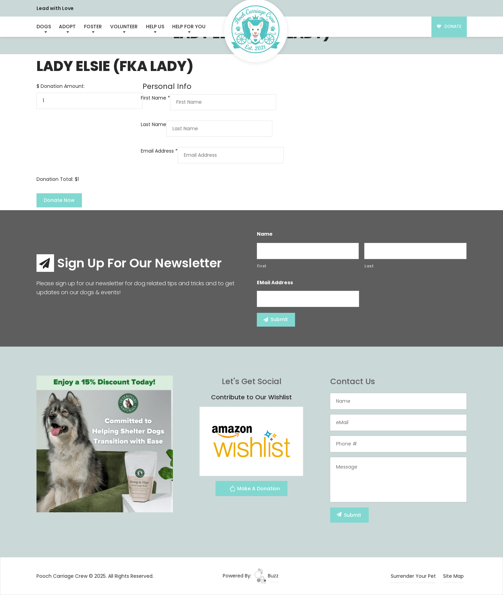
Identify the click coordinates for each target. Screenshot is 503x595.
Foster (93, 26)
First (261, 266)
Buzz (266, 575)
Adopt (67, 26)
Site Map (453, 576)
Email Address (159, 150)
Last (369, 266)
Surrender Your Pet (413, 576)
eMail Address (275, 282)
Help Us (155, 26)
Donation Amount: (63, 86)
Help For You (189, 26)
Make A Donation (254, 489)
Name (265, 234)
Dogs (43, 26)
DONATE (449, 26)
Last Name (153, 124)
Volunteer (124, 26)
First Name (155, 97)
